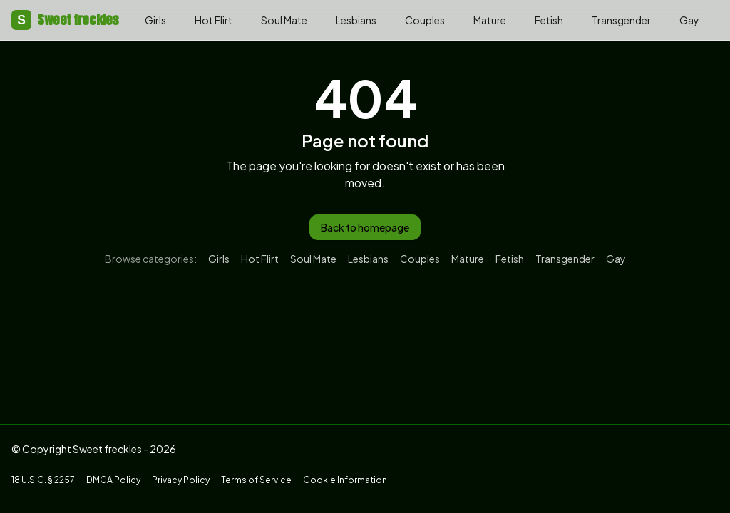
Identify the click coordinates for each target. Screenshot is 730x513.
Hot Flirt (213, 20)
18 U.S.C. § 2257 (43, 480)
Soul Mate (284, 20)
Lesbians (356, 20)
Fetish (549, 20)
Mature (489, 20)
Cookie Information (345, 480)
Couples (425, 20)
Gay (689, 20)
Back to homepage (365, 227)
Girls (155, 20)
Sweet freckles (65, 20)
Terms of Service (256, 480)
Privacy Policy (181, 480)
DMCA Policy (113, 480)
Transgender (621, 20)
